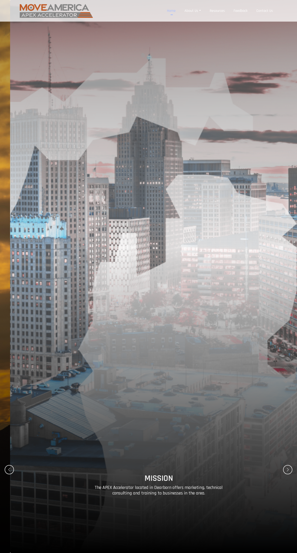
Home (171, 9)
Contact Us (264, 9)
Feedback (241, 9)
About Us (191, 9)
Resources (217, 9)
